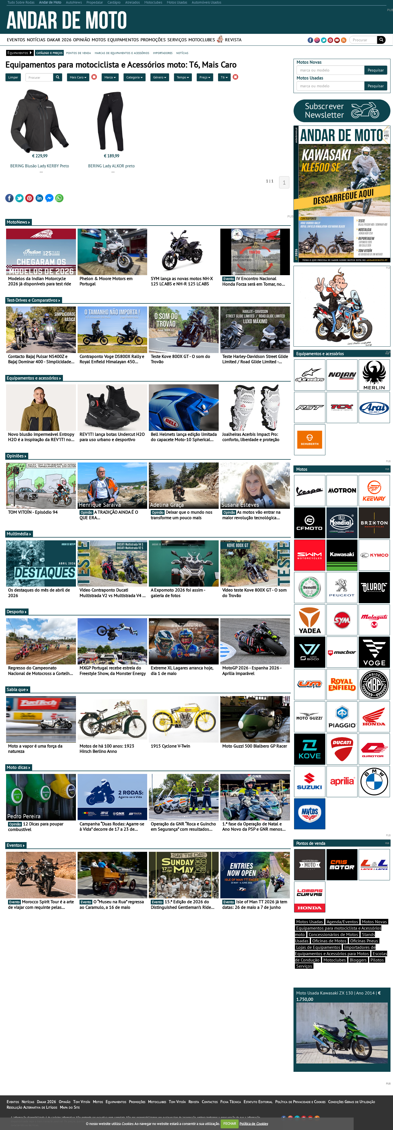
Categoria (134, 77)
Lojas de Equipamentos (318, 947)
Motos (99, 39)
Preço (205, 77)
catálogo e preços (49, 52)
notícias (182, 52)
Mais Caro (78, 77)
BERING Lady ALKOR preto (111, 165)
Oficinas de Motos (329, 941)
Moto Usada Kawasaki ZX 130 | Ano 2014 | (342, 1026)
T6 (224, 77)
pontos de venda (78, 52)
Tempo (183, 77)
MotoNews (18, 222)
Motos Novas (374, 921)
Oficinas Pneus (364, 941)
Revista (233, 39)
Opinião (81, 39)
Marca (110, 77)
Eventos (16, 39)
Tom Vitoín (81, 1101)
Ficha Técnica (230, 1101)
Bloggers (358, 960)
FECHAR (229, 1123)
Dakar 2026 (59, 39)
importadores (162, 52)
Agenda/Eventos (342, 921)
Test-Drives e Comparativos (34, 300)
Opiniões (17, 456)
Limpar (13, 77)
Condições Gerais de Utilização (351, 1101)
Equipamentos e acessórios (34, 378)
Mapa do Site (70, 1107)
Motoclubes (201, 39)
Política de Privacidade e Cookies (300, 1101)
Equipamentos (123, 39)
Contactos (210, 1101)
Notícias (36, 39)
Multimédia (19, 533)
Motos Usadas (309, 921)
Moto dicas (19, 767)
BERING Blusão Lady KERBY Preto (39, 165)
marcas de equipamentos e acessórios (122, 52)
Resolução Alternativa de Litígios (32, 1107)
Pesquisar (376, 70)
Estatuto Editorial (258, 1101)
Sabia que (18, 689)
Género (159, 77)
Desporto (17, 611)
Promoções (153, 39)
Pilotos (377, 960)
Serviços (177, 39)
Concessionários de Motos (333, 934)
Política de (253, 1123)
